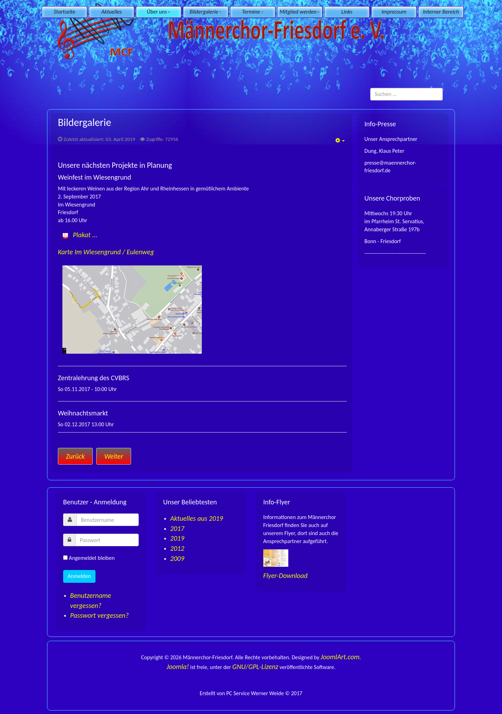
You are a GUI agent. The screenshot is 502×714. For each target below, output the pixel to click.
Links (346, 11)
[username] (107, 519)
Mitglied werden (300, 11)
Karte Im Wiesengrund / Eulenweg (106, 252)
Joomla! (178, 666)
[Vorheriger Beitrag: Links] (75, 456)
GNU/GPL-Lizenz (255, 666)
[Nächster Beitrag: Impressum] (113, 456)
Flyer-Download (285, 575)
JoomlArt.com (340, 657)
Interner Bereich (441, 11)
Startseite (64, 11)
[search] (406, 94)
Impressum (393, 11)
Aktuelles (111, 11)
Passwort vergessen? (99, 615)
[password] (107, 540)
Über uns (158, 11)
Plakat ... (85, 235)
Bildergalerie (206, 11)
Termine (253, 11)
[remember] (65, 557)
